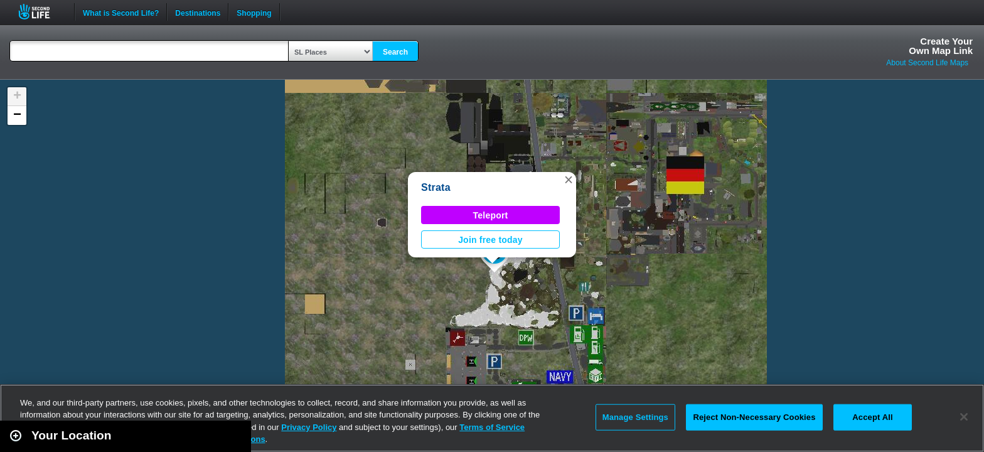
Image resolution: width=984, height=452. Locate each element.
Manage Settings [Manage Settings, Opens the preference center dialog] (635, 417)
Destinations (197, 12)
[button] (568, 179)
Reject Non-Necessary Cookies (754, 417)
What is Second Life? (121, 12)
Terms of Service (492, 427)
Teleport (490, 215)
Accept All (872, 417)
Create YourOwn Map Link (941, 46)
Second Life (41, 11)
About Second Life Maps (927, 62)
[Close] (964, 417)
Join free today (490, 240)
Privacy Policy (308, 427)
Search (395, 52)
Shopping (254, 12)
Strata (436, 187)
